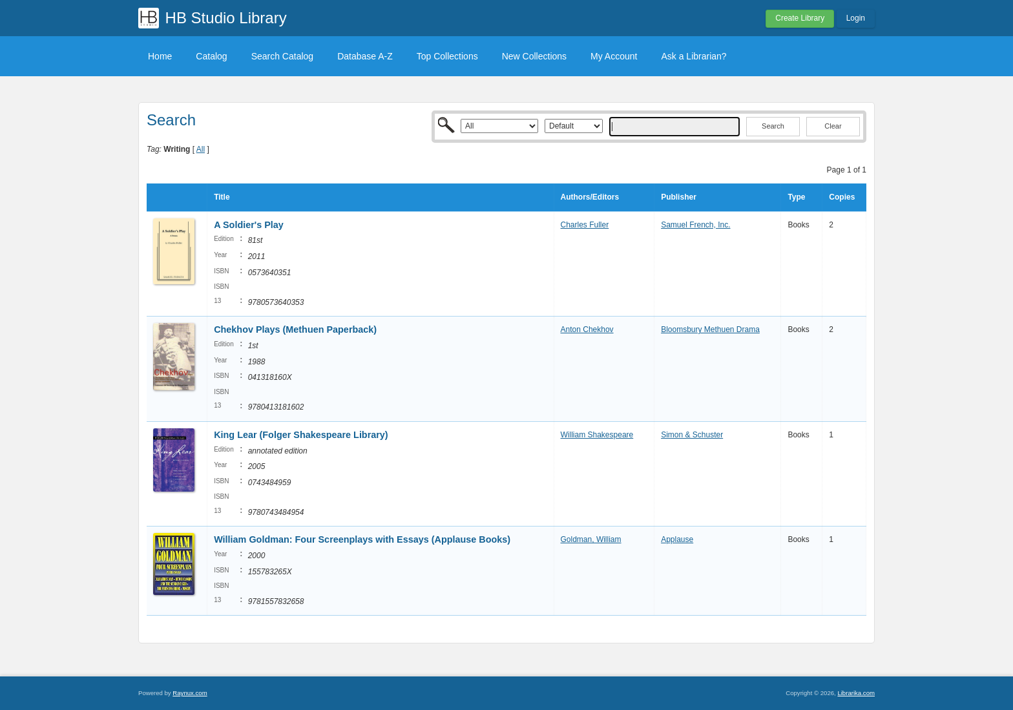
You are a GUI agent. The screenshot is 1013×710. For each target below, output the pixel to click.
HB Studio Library (226, 17)
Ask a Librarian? (693, 56)
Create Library (799, 18)
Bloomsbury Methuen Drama (710, 329)
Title (221, 197)
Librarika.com (856, 692)
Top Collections (447, 56)
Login (855, 18)
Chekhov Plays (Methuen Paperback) (295, 329)
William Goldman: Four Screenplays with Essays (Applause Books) (362, 539)
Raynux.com (189, 692)
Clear (832, 126)
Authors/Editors (590, 197)
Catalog (211, 56)
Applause (677, 539)
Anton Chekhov (587, 329)
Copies (842, 197)
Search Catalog (282, 56)
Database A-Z (365, 56)
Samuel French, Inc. (695, 224)
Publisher (678, 197)
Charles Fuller (585, 224)
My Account (613, 56)
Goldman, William (591, 539)
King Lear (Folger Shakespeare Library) (301, 435)
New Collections (534, 56)
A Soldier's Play (249, 225)
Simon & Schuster (692, 434)
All (200, 149)
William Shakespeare (597, 434)
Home (160, 56)
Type (796, 197)
